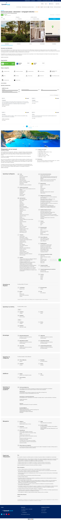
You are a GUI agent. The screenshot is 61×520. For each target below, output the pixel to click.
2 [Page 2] (28, 126)
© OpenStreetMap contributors (56, 34)
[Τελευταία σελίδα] (37, 126)
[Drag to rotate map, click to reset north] (59, 32)
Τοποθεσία (54, 43)
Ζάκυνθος (2, 10)
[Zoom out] (59, 31)
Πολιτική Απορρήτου (43, 509)
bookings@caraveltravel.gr (47, 0)
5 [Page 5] (33, 126)
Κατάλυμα (7, 43)
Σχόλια (30, 43)
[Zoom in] (59, 30)
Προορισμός (42, 43)
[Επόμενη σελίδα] (35, 126)
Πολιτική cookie (43, 510)
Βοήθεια (42, 3)
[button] (52, 27)
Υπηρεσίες (19, 43)
